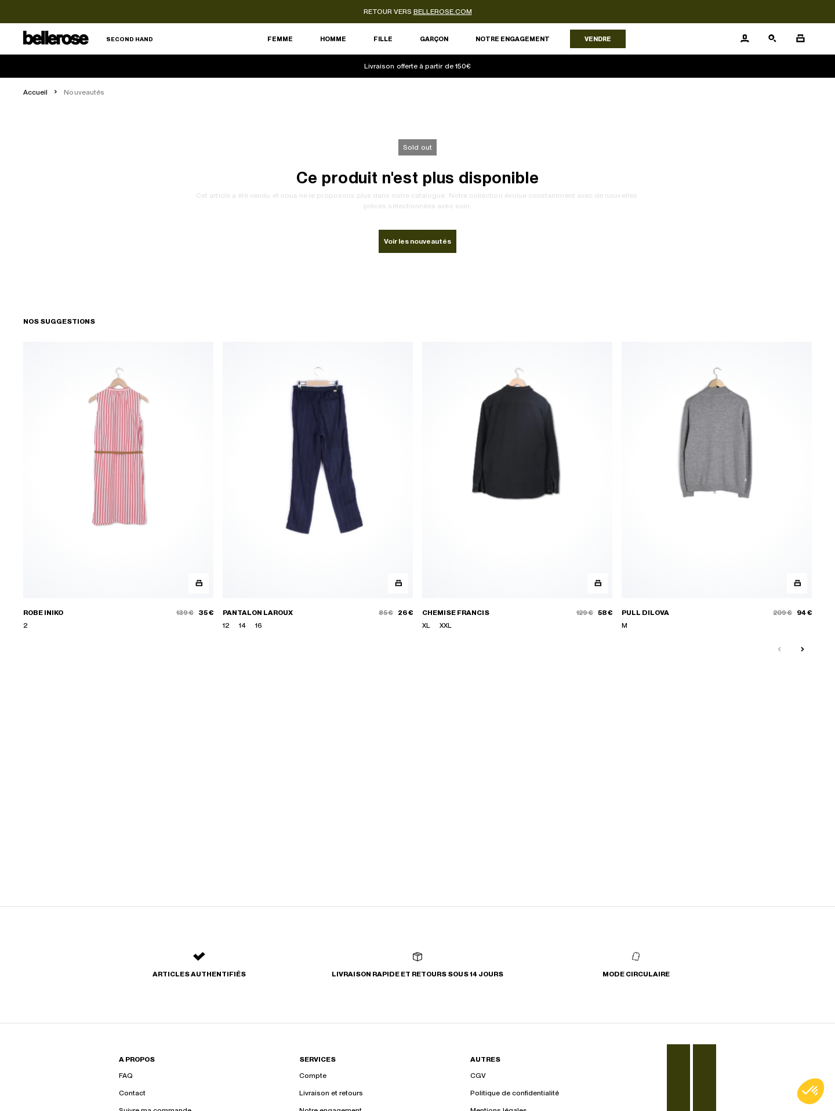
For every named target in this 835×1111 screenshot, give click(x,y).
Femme (280, 39)
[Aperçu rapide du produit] (198, 583)
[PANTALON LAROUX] (318, 486)
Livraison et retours (331, 1093)
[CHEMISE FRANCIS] (517, 486)
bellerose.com (442, 12)
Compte (312, 1076)
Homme (333, 39)
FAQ (126, 1076)
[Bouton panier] (800, 39)
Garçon (434, 39)
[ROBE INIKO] (118, 486)
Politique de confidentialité (514, 1093)
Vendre (597, 39)
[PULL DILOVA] (717, 486)
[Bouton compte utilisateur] (744, 39)
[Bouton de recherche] (772, 39)
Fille (383, 39)
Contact (132, 1093)
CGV (478, 1076)
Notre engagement (512, 39)
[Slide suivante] (802, 650)
